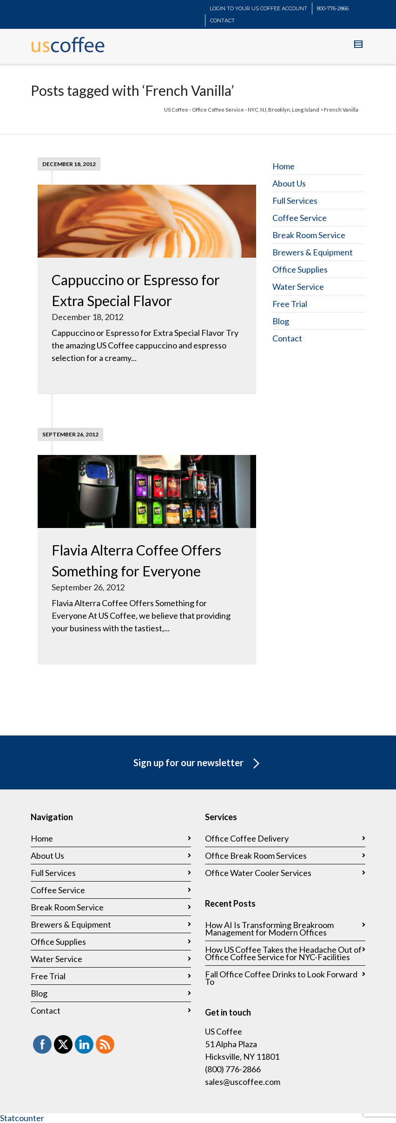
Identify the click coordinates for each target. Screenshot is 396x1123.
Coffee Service (299, 218)
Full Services (294, 200)
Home (283, 166)
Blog (280, 321)
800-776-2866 (333, 8)
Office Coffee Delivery (247, 838)
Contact (287, 338)
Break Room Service (308, 235)
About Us (289, 183)
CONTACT (222, 20)
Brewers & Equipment (312, 252)
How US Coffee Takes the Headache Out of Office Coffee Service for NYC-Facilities (283, 953)
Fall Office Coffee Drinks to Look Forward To (281, 978)
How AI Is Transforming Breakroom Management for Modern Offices (269, 928)
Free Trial (289, 304)
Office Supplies (300, 269)
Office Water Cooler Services (258, 873)
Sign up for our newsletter (198, 764)
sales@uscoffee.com (242, 1081)
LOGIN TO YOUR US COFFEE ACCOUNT (258, 8)
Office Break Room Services (256, 855)
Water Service (298, 286)
